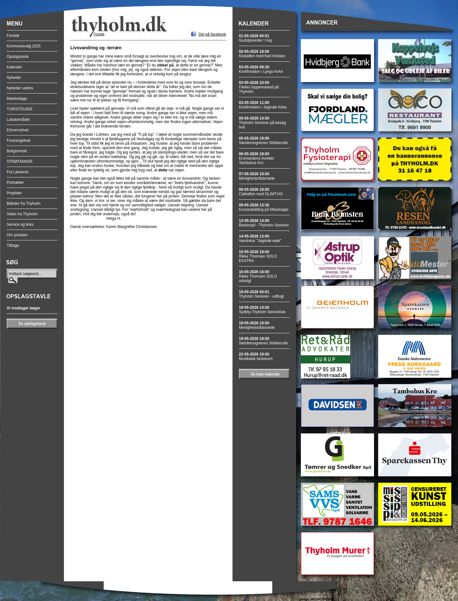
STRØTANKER (19, 161)
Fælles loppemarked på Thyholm (259, 87)
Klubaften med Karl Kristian (262, 53)
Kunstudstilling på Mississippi (263, 207)
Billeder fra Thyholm (24, 203)
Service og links (20, 224)
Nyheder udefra (20, 88)
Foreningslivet (19, 140)
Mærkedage (17, 98)
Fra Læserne (18, 172)
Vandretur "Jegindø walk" (260, 238)
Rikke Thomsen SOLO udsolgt (258, 276)
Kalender (14, 67)
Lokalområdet (18, 119)
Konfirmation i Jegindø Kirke (263, 104)
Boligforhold (17, 151)
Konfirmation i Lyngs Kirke (261, 69)
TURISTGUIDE (19, 109)
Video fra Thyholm (22, 214)
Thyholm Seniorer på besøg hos (262, 122)
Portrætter (15, 182)
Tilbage (13, 245)
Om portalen (17, 235)
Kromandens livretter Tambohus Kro (256, 158)
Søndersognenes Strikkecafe (263, 140)
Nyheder (14, 77)
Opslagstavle (18, 56)
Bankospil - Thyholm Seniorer (264, 222)
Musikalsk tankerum (256, 356)
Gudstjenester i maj (255, 38)
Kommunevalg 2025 (24, 46)
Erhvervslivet (18, 130)
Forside (13, 35)
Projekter (14, 193)
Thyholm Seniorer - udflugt (261, 294)
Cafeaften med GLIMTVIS (261, 191)
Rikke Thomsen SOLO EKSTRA (258, 256)
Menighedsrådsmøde (257, 176)
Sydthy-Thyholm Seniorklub (262, 309)
